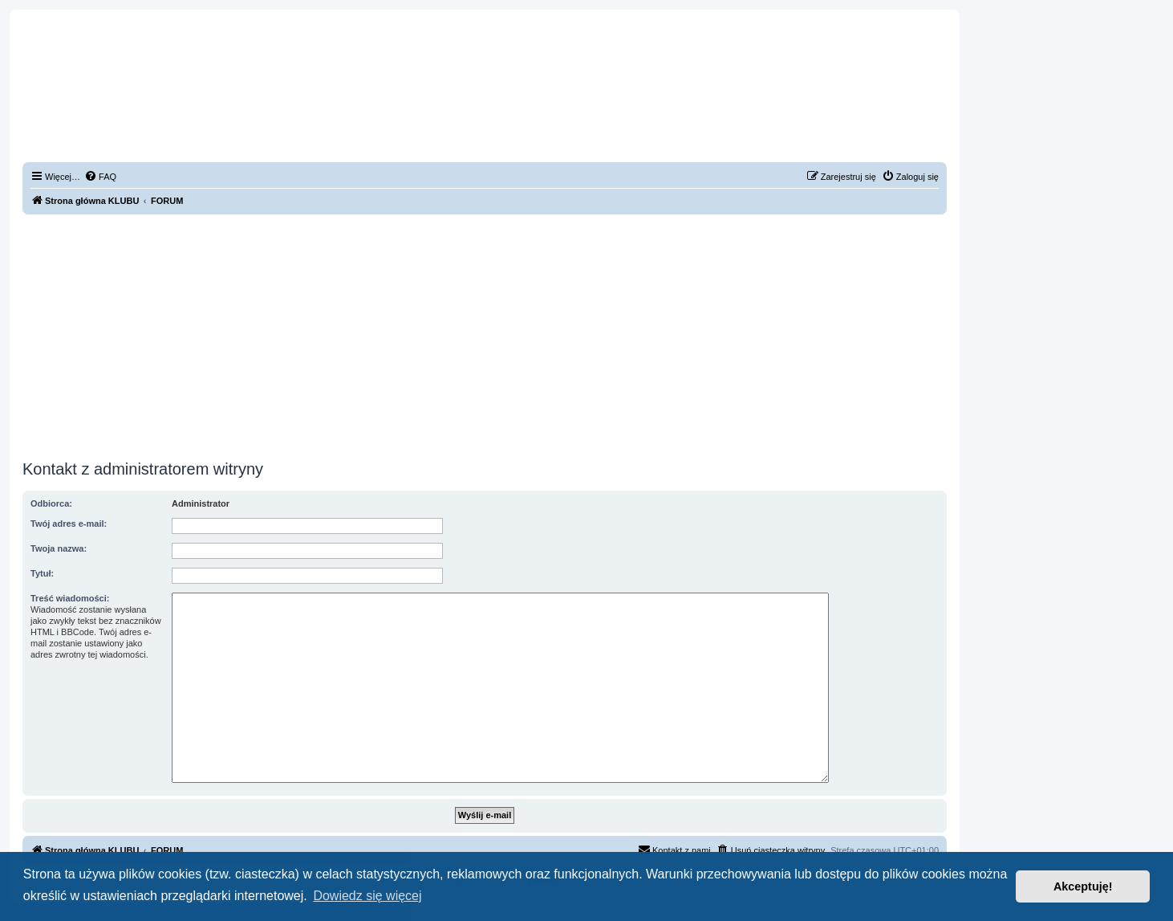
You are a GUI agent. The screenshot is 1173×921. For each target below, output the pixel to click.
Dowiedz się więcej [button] (367, 896)
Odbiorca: (51, 503)
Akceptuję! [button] (1083, 886)
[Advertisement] (484, 334)
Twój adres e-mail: (68, 523)
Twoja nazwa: (58, 548)
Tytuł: (42, 573)
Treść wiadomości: (69, 598)
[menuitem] (100, 176)
